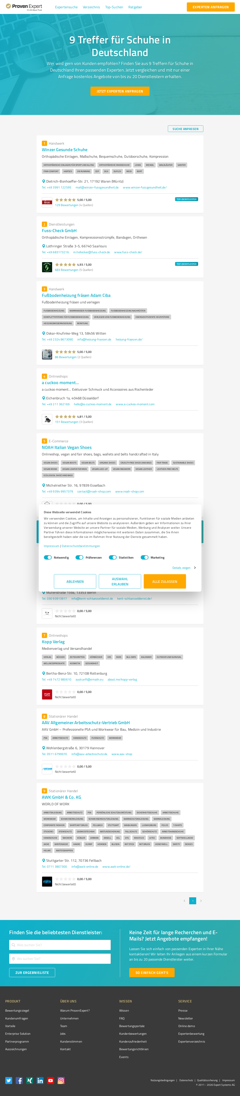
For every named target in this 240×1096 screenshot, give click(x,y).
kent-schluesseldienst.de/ (134, 598)
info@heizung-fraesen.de (94, 339)
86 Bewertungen (66, 357)
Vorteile (10, 1026)
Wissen (108, 1010)
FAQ (105, 1018)
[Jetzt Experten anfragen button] (119, 91)
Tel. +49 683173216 (55, 252)
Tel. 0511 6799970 (54, 754)
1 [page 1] (192, 900)
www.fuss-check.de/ (128, 252)
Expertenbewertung (167, 1033)
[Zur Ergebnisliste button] (32, 972)
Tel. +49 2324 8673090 (57, 339)
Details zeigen (171, 570)
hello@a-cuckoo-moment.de (93, 404)
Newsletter (161, 1018)
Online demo (162, 1026)
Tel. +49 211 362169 (56, 404)
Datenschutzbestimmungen (91, 548)
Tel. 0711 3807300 (54, 866)
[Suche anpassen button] (185, 128)
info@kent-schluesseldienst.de (92, 598)
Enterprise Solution (18, 1033)
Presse (158, 1010)
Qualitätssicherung (207, 1080)
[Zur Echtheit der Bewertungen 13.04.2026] (218, 1049)
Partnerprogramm (17, 1041)
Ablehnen (75, 583)
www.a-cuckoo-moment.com (135, 404)
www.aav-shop (122, 754)
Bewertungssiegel (17, 1010)
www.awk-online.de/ (116, 866)
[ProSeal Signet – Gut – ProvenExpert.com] (218, 1018)
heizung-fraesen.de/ (129, 339)
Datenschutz (186, 1080)
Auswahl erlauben (120, 583)
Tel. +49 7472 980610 (56, 679)
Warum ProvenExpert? (66, 1010)
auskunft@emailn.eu (89, 679)
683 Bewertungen (66, 270)
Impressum (62, 548)
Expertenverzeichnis (167, 1041)
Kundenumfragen (16, 1018)
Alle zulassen (165, 583)
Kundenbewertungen (117, 1033)
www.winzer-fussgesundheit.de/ (145, 187)
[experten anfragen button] (211, 7)
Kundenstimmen (63, 1041)
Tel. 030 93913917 (54, 598)
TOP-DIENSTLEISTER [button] (186, 199)
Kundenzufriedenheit (116, 1041)
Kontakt (57, 1049)
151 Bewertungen (66, 422)
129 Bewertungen (66, 205)
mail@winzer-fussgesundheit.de (97, 187)
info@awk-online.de (84, 866)
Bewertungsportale (115, 1026)
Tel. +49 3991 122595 (56, 187)
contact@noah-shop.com (94, 491)
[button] (66, 7)
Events (107, 1057)
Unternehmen (61, 1018)
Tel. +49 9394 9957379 (57, 491)
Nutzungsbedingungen (163, 1080)
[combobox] (60, 945)
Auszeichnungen (16, 1049)
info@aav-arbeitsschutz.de (89, 754)
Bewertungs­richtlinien (117, 1049)
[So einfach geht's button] (152, 972)
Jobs (55, 1033)
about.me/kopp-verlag (122, 679)
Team (55, 1026)
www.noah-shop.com (129, 491)
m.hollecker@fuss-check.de (91, 252)
